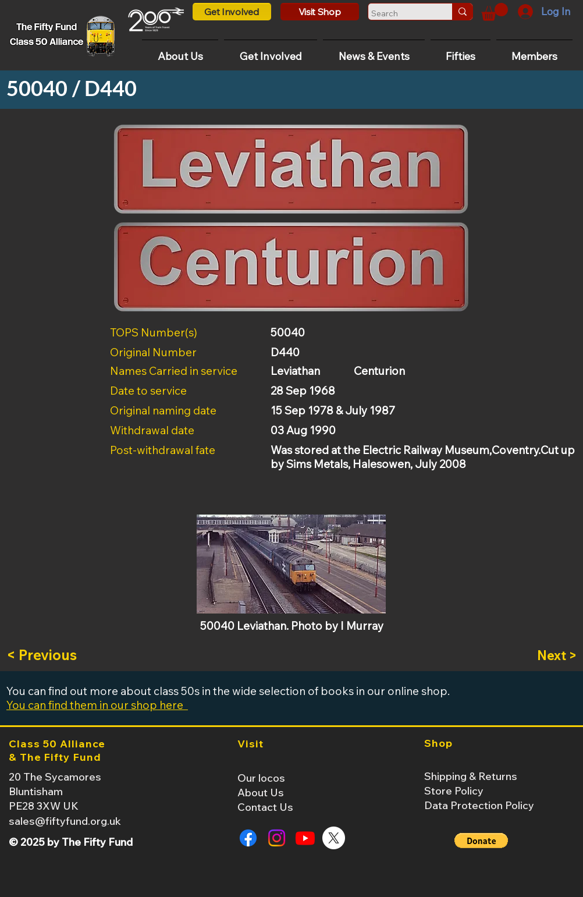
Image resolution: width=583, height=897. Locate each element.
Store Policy (454, 790)
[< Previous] (44, 655)
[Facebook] (248, 838)
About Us (260, 792)
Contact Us (265, 807)
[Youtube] (305, 838)
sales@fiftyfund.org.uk (65, 821)
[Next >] (547, 655)
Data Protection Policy (479, 805)
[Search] (399, 13)
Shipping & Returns (470, 776)
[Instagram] (276, 838)
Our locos (261, 778)
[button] (494, 12)
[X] (333, 838)
